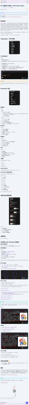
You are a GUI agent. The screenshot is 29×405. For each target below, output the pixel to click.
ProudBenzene (5, 9)
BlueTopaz (5, 382)
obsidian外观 (11, 7)
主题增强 (2, 382)
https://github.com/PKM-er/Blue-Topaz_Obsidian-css (14, 16)
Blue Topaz (2, 23)
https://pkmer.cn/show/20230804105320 (8, 398)
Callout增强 (10, 191)
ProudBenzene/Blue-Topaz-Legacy (12, 374)
